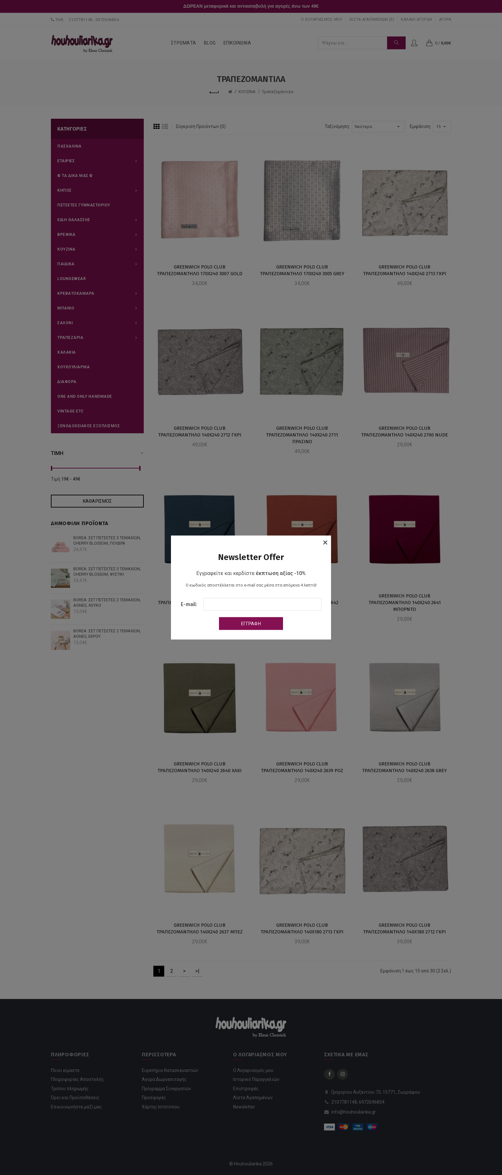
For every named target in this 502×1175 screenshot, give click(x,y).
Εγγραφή (251, 623)
